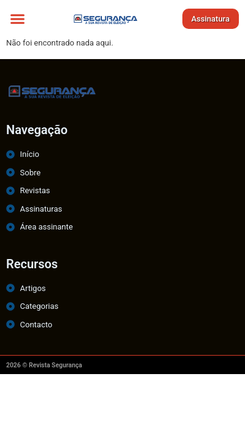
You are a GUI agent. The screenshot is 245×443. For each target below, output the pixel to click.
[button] (17, 18)
